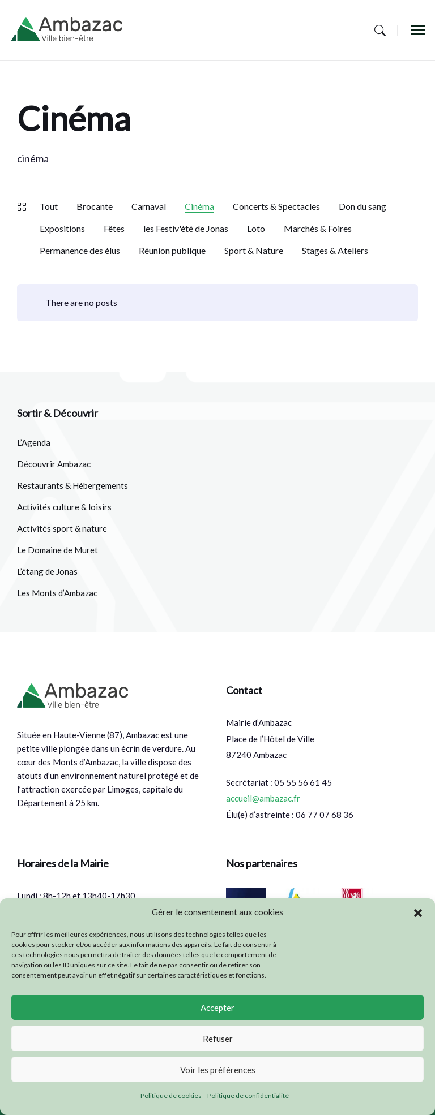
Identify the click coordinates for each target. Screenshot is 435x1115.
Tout (49, 206)
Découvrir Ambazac (54, 464)
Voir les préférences (217, 1070)
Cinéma (199, 206)
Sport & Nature (253, 250)
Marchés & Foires (318, 228)
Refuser (218, 1039)
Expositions (62, 228)
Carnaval (148, 206)
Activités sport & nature (62, 528)
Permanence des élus (80, 250)
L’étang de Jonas (47, 571)
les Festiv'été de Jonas (185, 228)
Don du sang (362, 206)
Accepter (217, 1007)
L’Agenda (33, 442)
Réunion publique (172, 250)
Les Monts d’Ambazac (57, 593)
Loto (256, 228)
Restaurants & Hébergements (72, 485)
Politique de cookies (171, 1095)
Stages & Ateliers (335, 250)
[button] (418, 912)
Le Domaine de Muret (57, 550)
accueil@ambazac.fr (263, 798)
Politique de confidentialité (248, 1095)
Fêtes (114, 228)
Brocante (94, 206)
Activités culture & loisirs (64, 507)
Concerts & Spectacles (276, 206)
